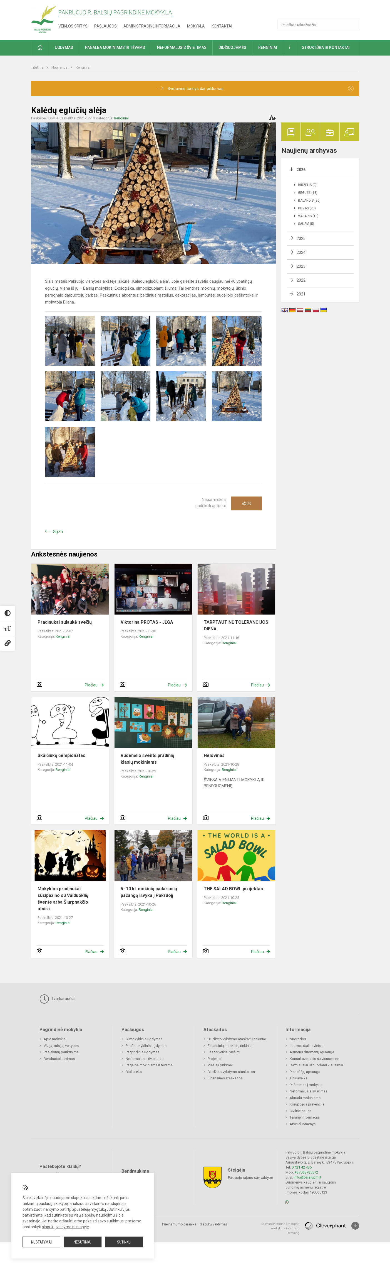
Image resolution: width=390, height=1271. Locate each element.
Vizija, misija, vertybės (61, 1046)
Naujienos (59, 67)
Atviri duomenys (303, 1124)
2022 (301, 280)
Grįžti (58, 531)
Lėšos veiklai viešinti (224, 1052)
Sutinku (124, 1242)
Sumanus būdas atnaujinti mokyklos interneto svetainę (280, 1228)
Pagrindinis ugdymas (142, 1052)
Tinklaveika (298, 1078)
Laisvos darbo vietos (306, 1046)
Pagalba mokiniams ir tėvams (149, 1065)
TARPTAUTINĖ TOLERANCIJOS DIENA (236, 625)
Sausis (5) (306, 224)
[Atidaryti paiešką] (353, 24)
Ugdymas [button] (64, 47)
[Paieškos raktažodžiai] (318, 24)
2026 (301, 169)
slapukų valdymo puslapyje (65, 1227)
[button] (321, 11)
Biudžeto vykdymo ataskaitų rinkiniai (237, 1039)
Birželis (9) (307, 185)
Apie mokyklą (55, 1039)
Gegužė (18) (307, 193)
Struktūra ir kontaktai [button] (326, 47)
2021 (301, 294)
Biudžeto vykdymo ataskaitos (231, 1072)
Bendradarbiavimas (59, 1059)
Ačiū (246, 503)
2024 (301, 252)
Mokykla (196, 26)
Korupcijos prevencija (307, 1104)
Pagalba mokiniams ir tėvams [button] (115, 47)
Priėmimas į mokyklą (306, 1085)
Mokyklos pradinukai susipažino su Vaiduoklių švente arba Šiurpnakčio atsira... (63, 898)
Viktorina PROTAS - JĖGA (147, 622)
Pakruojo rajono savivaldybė (250, 1177)
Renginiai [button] (267, 47)
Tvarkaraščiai (57, 999)
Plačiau (91, 685)
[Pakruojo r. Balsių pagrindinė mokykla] (43, 19)
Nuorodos (298, 1039)
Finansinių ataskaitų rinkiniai (230, 1046)
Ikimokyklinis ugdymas (144, 1039)
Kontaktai (222, 26)
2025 (301, 238)
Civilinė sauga (301, 1111)
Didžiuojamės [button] (232, 47)
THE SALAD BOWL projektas (233, 888)
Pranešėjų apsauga (305, 1072)
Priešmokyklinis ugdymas (146, 1046)
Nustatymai (41, 1242)
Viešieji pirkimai (220, 1065)
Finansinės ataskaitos (225, 1078)
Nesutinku (82, 1242)
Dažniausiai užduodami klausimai (316, 1065)
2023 (301, 266)
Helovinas (214, 755)
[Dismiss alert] (351, 88)
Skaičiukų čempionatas (61, 755)
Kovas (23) (307, 208)
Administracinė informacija (151, 26)
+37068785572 (306, 1172)
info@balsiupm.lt (307, 1177)
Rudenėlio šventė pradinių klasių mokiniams (147, 759)
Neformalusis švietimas (144, 1059)
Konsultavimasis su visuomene (314, 1059)
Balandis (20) (309, 200)
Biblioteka (134, 1072)
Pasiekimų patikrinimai (62, 1052)
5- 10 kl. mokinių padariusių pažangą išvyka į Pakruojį (149, 892)
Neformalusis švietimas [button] (182, 47)
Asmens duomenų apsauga (312, 1052)
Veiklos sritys (73, 26)
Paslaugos (105, 26)
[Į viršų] (355, 1226)
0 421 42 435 (302, 1167)
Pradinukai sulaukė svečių (65, 622)
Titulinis (37, 67)
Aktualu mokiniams (305, 1098)
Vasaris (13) (308, 216)
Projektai (215, 1059)
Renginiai (83, 67)
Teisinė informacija (305, 1117)
